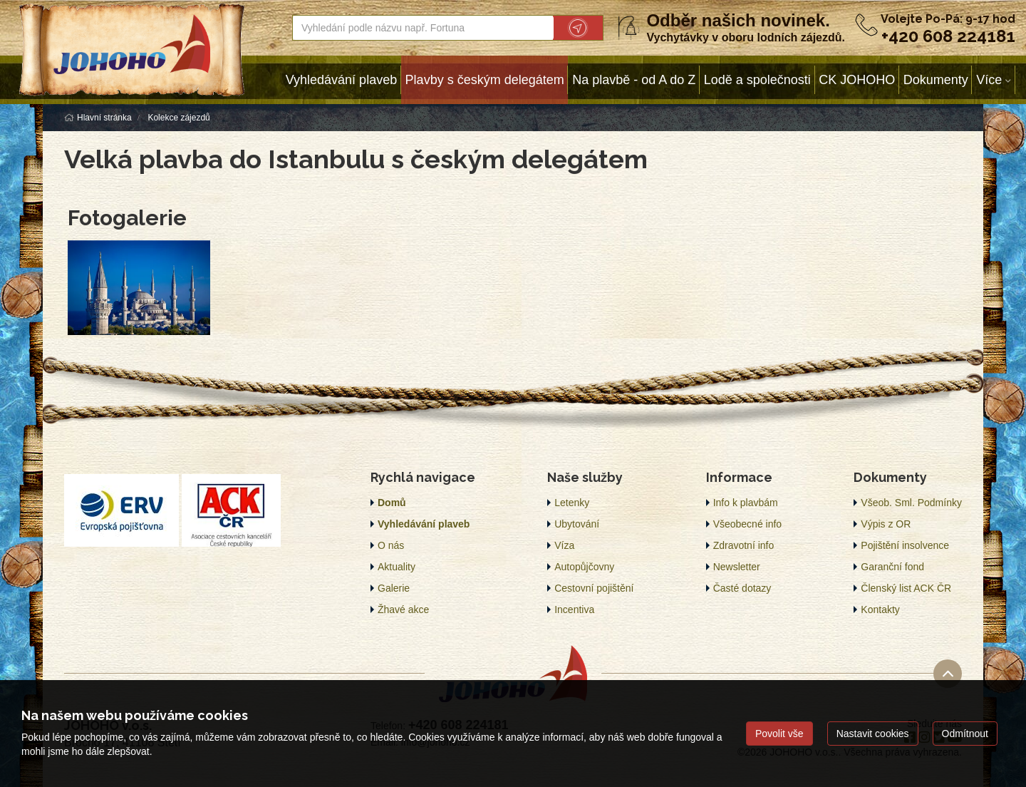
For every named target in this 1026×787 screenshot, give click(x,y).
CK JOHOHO (857, 80)
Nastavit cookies (872, 733)
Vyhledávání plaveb (341, 80)
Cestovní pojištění (593, 588)
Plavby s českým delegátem (484, 80)
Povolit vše (779, 733)
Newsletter (736, 566)
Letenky (571, 502)
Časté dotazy (742, 588)
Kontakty (880, 609)
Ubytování (576, 524)
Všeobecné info (747, 524)
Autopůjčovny (584, 566)
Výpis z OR (886, 524)
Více (989, 80)
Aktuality (396, 566)
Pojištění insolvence (905, 545)
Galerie (394, 588)
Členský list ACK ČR (906, 588)
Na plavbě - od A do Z (633, 80)
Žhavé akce (403, 609)
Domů (392, 502)
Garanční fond (892, 566)
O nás (391, 545)
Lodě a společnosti (757, 80)
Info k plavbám (745, 502)
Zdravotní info (743, 545)
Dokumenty (935, 80)
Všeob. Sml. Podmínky (911, 502)
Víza (564, 545)
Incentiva (574, 609)
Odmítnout (965, 733)
